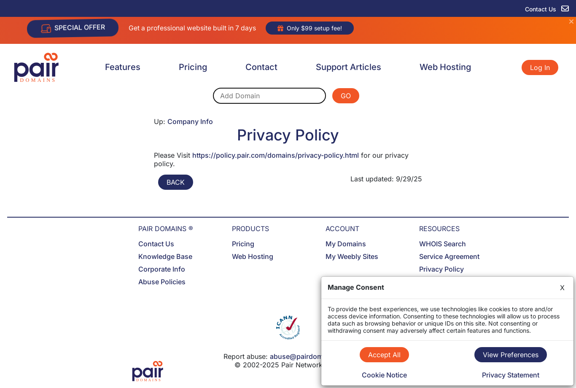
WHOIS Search (442, 244)
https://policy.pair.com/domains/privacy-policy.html (275, 155)
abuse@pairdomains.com (311, 356)
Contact (261, 67)
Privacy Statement (510, 375)
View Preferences (510, 354)
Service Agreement (449, 256)
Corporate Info (161, 269)
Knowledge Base (165, 256)
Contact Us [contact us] (547, 9)
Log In (540, 67)
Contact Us (156, 244)
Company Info (190, 121)
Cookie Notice (384, 375)
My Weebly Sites (352, 256)
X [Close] (562, 287)
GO (346, 96)
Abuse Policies (162, 282)
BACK (176, 182)
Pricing (193, 67)
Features (122, 67)
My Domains (346, 244)
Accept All (384, 354)
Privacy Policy (441, 269)
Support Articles (348, 67)
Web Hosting (445, 67)
